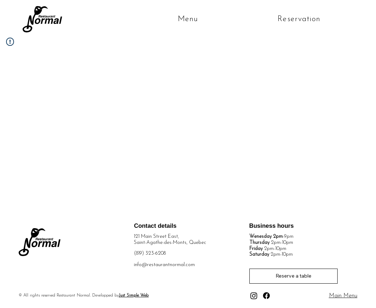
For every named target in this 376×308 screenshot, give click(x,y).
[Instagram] (253, 295)
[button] (199, 19)
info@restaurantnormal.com (164, 265)
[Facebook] (266, 295)
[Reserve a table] (293, 276)
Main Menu (343, 296)
